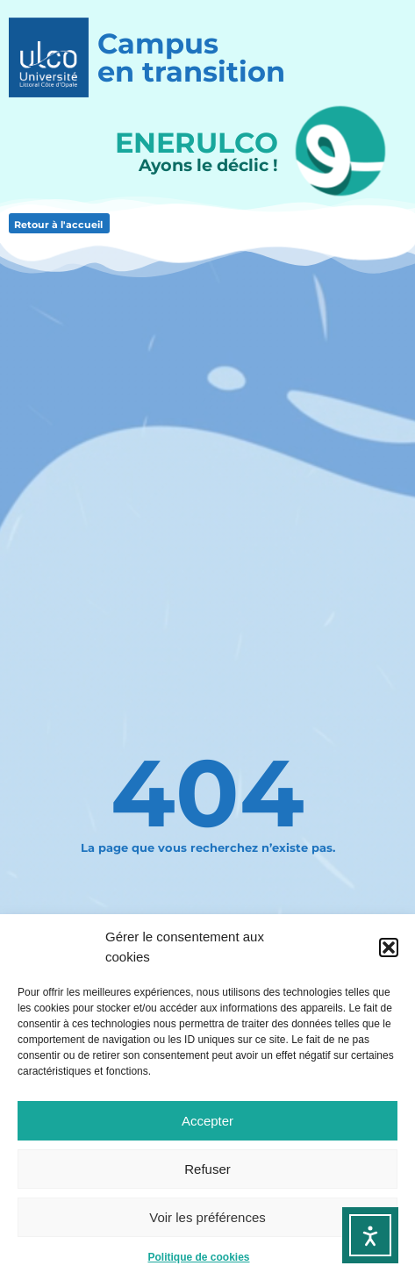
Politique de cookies (198, 1257)
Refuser (207, 1169)
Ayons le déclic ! (208, 164)
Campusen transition (191, 57)
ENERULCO (196, 142)
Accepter (207, 1120)
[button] (388, 947)
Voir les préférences (207, 1217)
